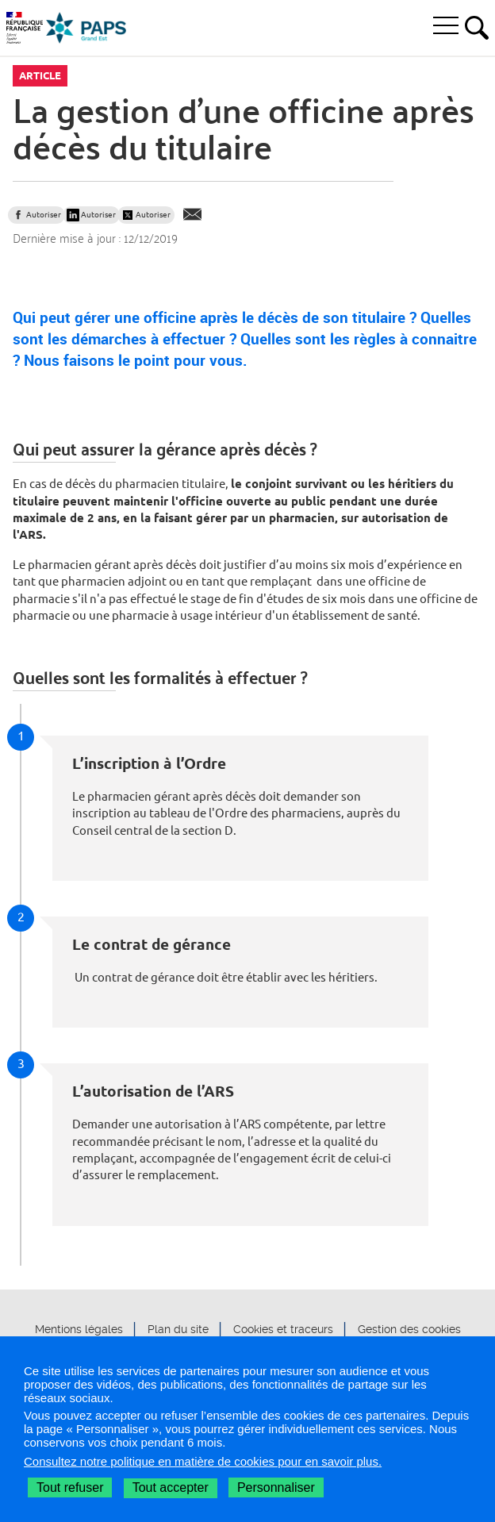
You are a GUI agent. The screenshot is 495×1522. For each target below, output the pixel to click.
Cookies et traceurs (283, 1330)
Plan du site (178, 1330)
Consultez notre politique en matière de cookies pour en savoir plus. (203, 1461)
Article (40, 75)
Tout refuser (69, 1487)
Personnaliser (276, 1487)
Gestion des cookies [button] (409, 1330)
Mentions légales (79, 1330)
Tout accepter (170, 1487)
